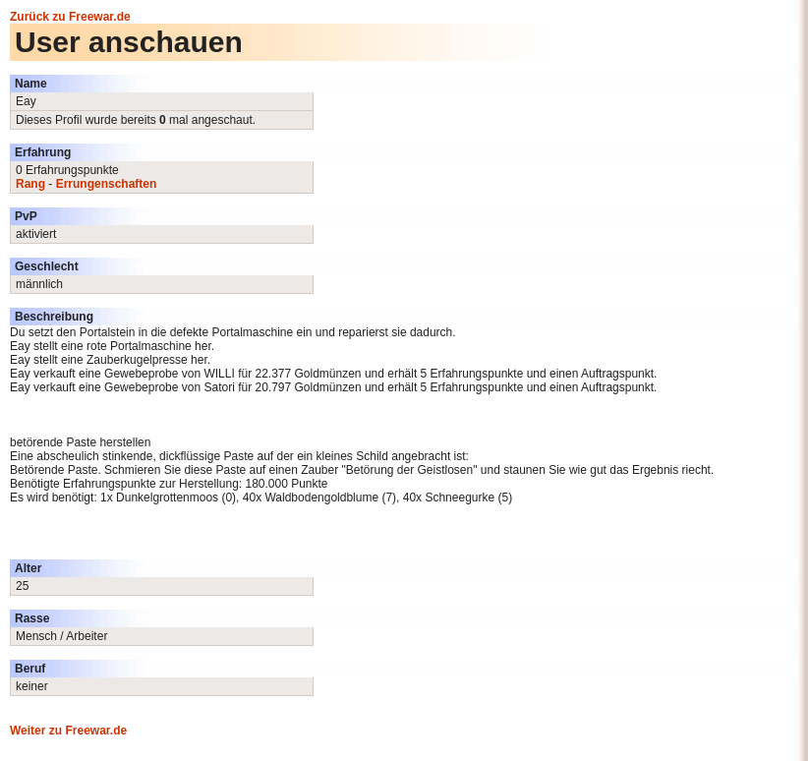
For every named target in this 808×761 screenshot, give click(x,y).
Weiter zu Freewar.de (68, 730)
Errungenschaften (106, 184)
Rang (30, 184)
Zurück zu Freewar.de (70, 17)
